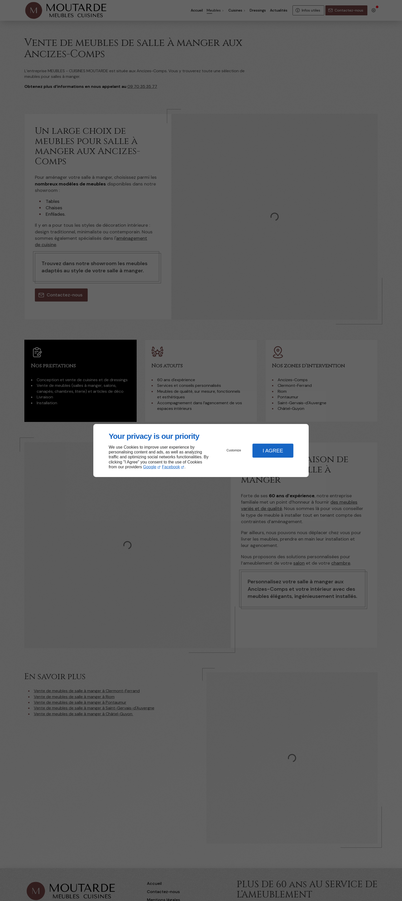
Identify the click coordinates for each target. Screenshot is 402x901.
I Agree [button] (273, 450)
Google (149, 467)
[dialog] (201, 450)
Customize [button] (234, 450)
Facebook (171, 467)
